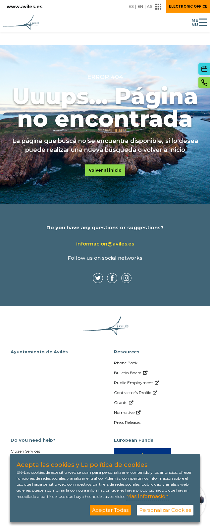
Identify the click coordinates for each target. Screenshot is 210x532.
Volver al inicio (105, 170)
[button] (158, 6)
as (149, 6)
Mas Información (147, 496)
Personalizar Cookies (165, 510)
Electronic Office (188, 6)
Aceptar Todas (110, 510)
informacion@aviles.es (105, 244)
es (131, 6)
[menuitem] (156, 363)
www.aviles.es (24, 7)
